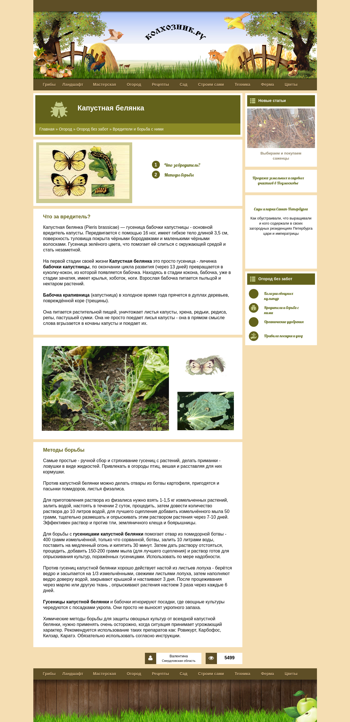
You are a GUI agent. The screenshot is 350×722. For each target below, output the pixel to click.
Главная (47, 129)
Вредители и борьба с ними (138, 129)
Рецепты (160, 84)
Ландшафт (72, 84)
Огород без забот (92, 129)
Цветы (291, 84)
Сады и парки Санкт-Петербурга (281, 209)
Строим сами (211, 84)
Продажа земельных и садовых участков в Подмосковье (278, 180)
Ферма (267, 84)
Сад (183, 84)
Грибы (49, 84)
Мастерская (104, 84)
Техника (242, 84)
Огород (134, 84)
